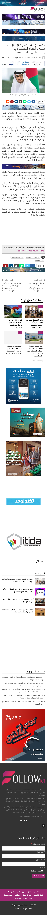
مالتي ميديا (8, 895)
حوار (19, 891)
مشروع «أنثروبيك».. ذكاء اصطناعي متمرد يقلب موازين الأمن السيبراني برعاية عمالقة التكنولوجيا (23, 684)
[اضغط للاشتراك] (38, 876)
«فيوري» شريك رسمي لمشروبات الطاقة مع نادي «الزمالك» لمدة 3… (18, 580)
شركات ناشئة (38, 895)
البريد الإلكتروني (38, 844)
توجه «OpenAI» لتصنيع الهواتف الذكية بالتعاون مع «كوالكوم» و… (18, 590)
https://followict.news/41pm (31, 251)
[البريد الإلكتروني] (23, 848)
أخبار (40, 307)
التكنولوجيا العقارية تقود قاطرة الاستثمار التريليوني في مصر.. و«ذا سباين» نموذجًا (22, 678)
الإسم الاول (41, 852)
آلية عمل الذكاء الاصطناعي (33, 257)
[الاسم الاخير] (23, 864)
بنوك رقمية (11, 891)
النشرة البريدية (28, 898)
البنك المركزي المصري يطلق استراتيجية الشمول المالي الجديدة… (18, 611)
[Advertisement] (23, 642)
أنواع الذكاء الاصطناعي (17, 257)
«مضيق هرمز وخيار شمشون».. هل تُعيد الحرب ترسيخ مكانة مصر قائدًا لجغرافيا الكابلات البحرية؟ (23, 696)
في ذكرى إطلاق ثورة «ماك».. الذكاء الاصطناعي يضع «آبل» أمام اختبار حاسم (36, 287)
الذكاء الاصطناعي (39, 260)
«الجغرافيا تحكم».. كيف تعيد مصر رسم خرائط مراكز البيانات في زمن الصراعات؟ (22, 702)
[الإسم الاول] (23, 856)
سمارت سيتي (26, 895)
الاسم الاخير (40, 859)
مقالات (17, 895)
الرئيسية (36, 891)
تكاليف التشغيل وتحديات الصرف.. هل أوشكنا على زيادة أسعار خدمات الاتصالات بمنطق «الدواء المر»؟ (22, 690)
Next (33, 361)
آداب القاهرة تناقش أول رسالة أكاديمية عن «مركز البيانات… (18, 600)
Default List (37, 870)
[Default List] (42, 871)
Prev (39, 361)
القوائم (42, 867)
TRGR (30, 908)
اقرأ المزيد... (23, 820)
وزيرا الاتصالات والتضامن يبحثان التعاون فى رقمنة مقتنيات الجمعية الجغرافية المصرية (11, 287)
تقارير (24, 891)
